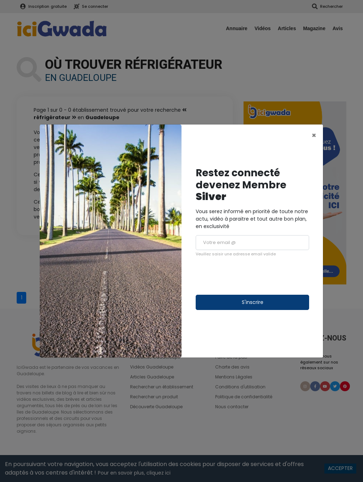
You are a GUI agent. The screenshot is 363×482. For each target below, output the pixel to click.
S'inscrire (252, 302)
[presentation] (249, 276)
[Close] (314, 135)
